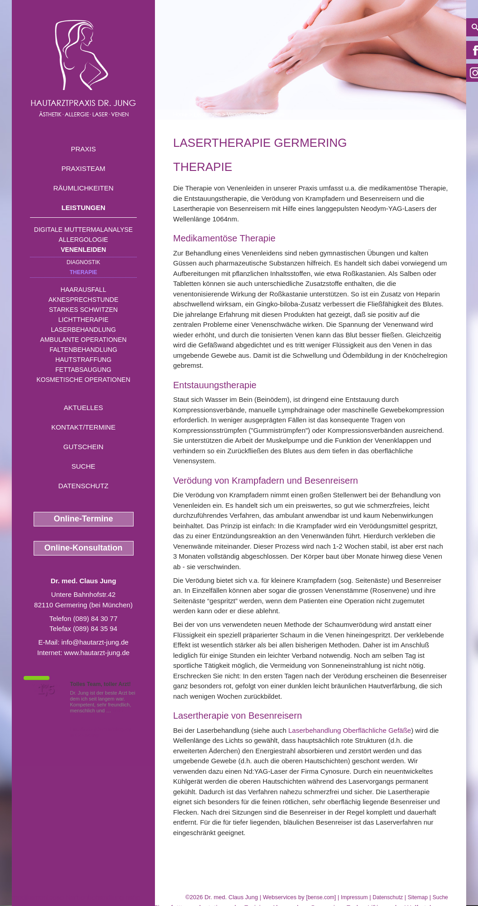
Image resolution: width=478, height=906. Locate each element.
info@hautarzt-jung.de (95, 642)
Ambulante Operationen (83, 339)
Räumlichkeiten (83, 188)
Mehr (118, 710)
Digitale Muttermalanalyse (83, 229)
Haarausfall (83, 289)
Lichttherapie (83, 319)
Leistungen (83, 207)
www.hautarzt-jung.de (96, 652)
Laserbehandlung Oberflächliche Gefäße (350, 730)
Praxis (83, 149)
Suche (83, 466)
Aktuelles (83, 407)
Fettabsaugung (83, 369)
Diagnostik (83, 262)
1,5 (46, 689)
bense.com (321, 897)
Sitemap (418, 897)
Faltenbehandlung (83, 349)
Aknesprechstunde (83, 299)
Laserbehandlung (83, 329)
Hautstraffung (83, 359)
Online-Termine (83, 518)
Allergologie (83, 239)
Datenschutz (83, 486)
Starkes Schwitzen (83, 309)
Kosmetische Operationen (83, 379)
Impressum (354, 897)
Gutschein (83, 446)
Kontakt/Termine (83, 427)
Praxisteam (83, 168)
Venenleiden (83, 249)
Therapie (83, 272)
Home (180, 114)
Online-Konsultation (84, 547)
